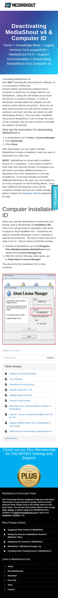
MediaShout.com (21, 559)
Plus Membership (15, 571)
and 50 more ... (12, 438)
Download (12, 576)
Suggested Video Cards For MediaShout (25, 530)
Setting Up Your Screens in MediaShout (25, 542)
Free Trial (12, 580)
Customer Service (32, 193)
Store (10, 585)
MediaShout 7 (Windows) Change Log (24, 546)
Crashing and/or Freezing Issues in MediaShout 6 (29, 551)
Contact (11, 589)
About (10, 566)
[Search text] (23, 357)
